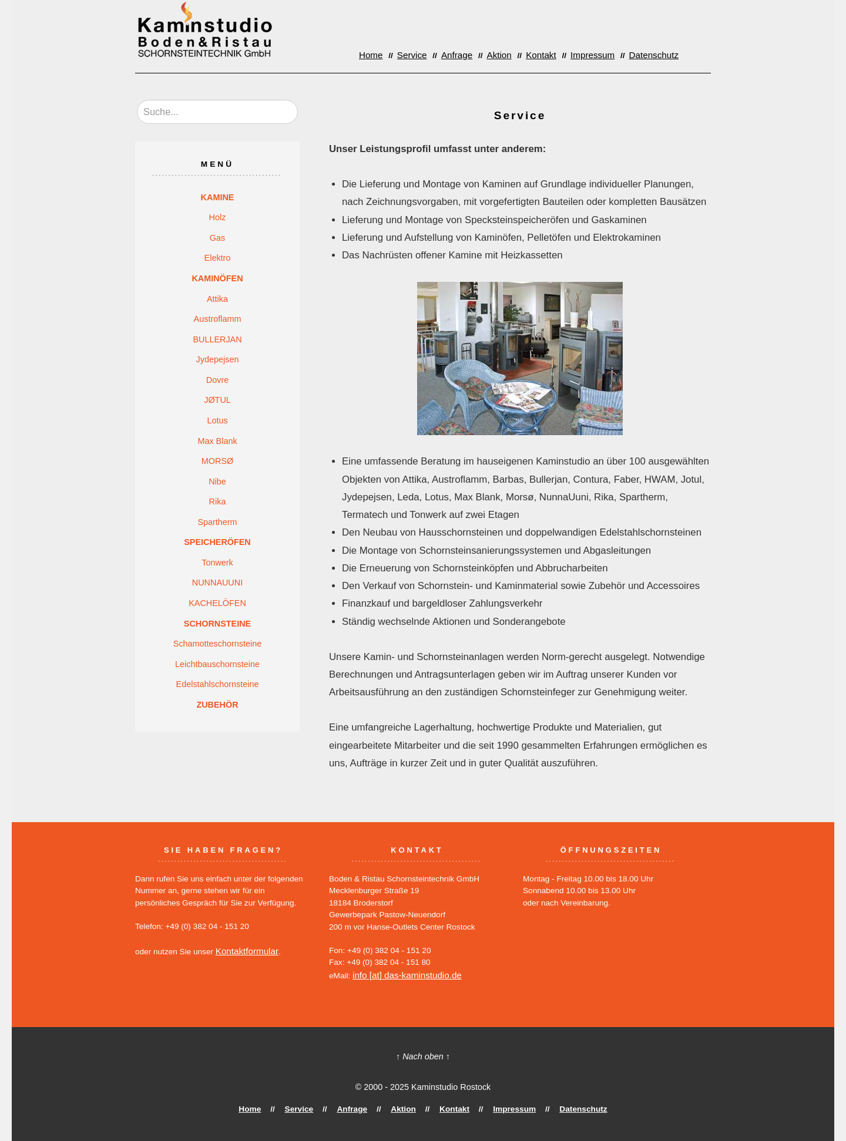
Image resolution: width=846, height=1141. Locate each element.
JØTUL (217, 400)
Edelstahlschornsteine (217, 684)
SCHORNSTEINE (217, 623)
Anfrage (473, 54)
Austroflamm (217, 319)
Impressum (600, 54)
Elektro (217, 257)
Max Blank (217, 441)
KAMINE (217, 197)
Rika (217, 501)
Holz (217, 217)
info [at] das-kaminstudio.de (401, 974)
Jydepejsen (217, 359)
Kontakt (551, 54)
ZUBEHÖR (217, 704)
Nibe (217, 481)
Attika (217, 299)
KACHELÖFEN (217, 603)
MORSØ (217, 461)
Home (393, 54)
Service (431, 54)
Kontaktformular (243, 950)
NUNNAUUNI (217, 582)
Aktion (513, 54)
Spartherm (217, 522)
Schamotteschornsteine (217, 643)
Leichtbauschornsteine (217, 664)
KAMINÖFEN (217, 278)
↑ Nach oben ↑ (423, 1055)
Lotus (217, 420)
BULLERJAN (217, 339)
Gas (217, 238)
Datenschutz (656, 54)
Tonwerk (217, 562)
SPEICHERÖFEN (217, 542)
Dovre (217, 380)
